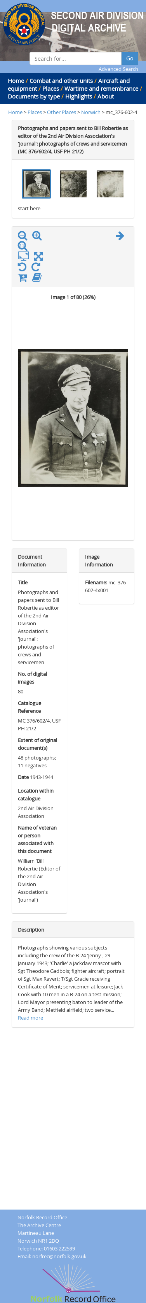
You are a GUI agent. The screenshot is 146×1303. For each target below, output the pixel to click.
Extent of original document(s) (37, 744)
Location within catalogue (36, 794)
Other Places (62, 112)
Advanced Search (118, 68)
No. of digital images (32, 677)
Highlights (78, 96)
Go (129, 58)
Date (23, 777)
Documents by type (34, 96)
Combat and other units (61, 80)
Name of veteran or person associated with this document (37, 839)
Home (16, 80)
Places (50, 88)
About (105, 96)
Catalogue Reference (29, 707)
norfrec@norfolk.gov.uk (59, 1256)
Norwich (91, 112)
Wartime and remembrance (101, 88)
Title (23, 582)
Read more (30, 1017)
